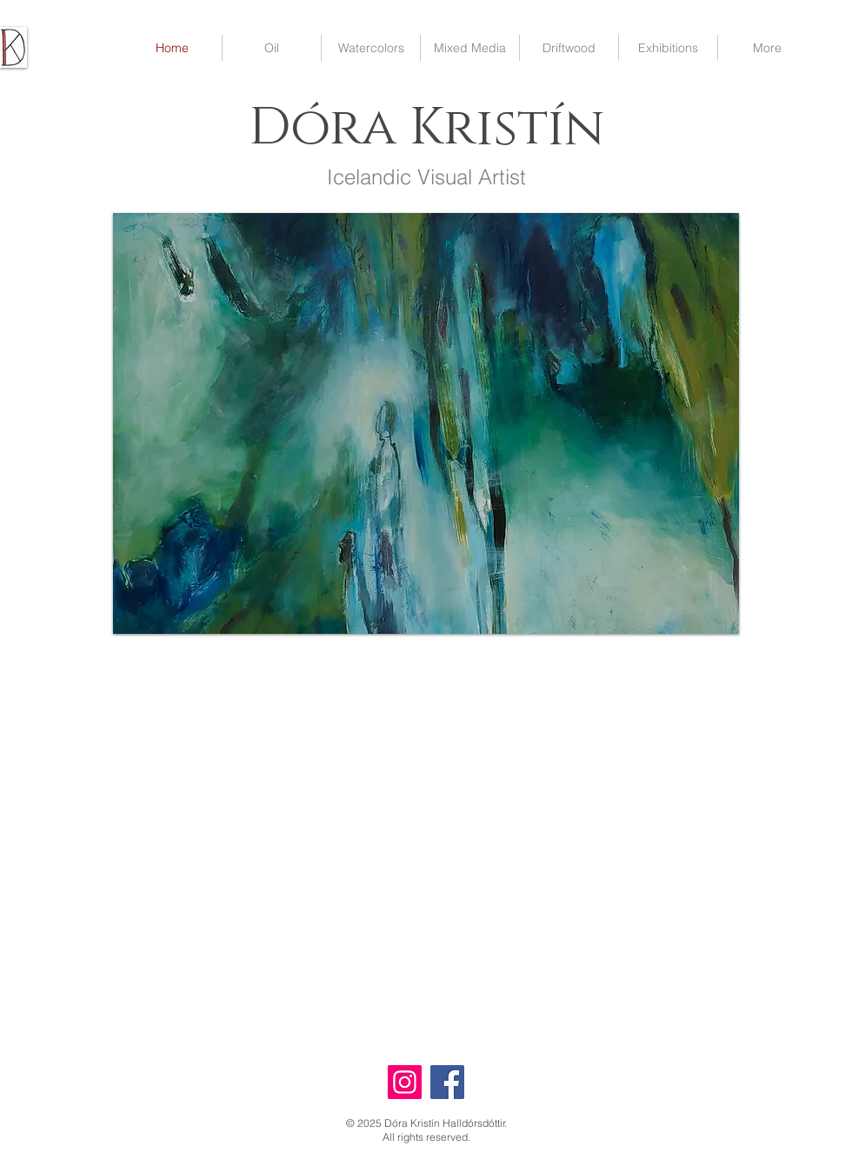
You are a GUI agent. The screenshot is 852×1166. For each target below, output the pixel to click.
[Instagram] (405, 1082)
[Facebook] (447, 1082)
